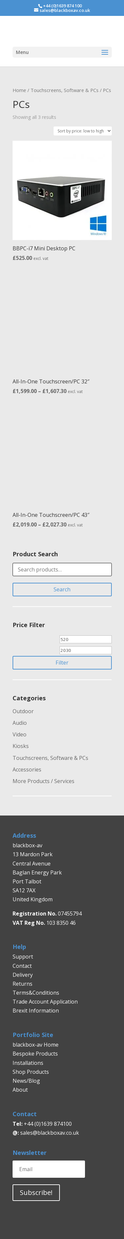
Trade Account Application (45, 1001)
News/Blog (26, 1080)
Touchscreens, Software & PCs (64, 90)
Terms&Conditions (36, 992)
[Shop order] (83, 130)
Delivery (23, 974)
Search (62, 589)
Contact (22, 965)
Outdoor (23, 711)
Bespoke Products (35, 1053)
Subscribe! (36, 1192)
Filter (62, 662)
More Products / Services (43, 781)
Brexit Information (36, 1010)
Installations (28, 1062)
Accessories (27, 769)
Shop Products (31, 1071)
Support (23, 956)
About (20, 1089)
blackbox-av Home (36, 1044)
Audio (20, 722)
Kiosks (21, 746)
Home (19, 90)
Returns (23, 983)
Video (19, 734)
